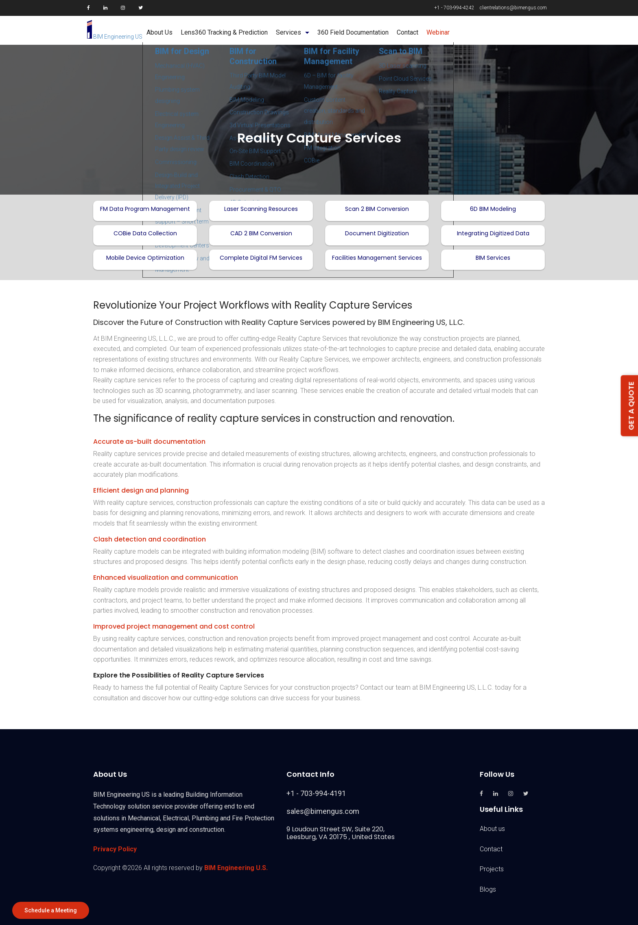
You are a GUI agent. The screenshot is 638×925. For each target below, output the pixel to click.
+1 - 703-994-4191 (316, 793)
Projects (492, 869)
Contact (491, 849)
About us (492, 829)
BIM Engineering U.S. (236, 868)
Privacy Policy (115, 849)
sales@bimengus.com (322, 811)
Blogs (488, 889)
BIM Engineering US (114, 36)
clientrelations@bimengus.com (513, 8)
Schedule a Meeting (50, 910)
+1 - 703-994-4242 (454, 8)
